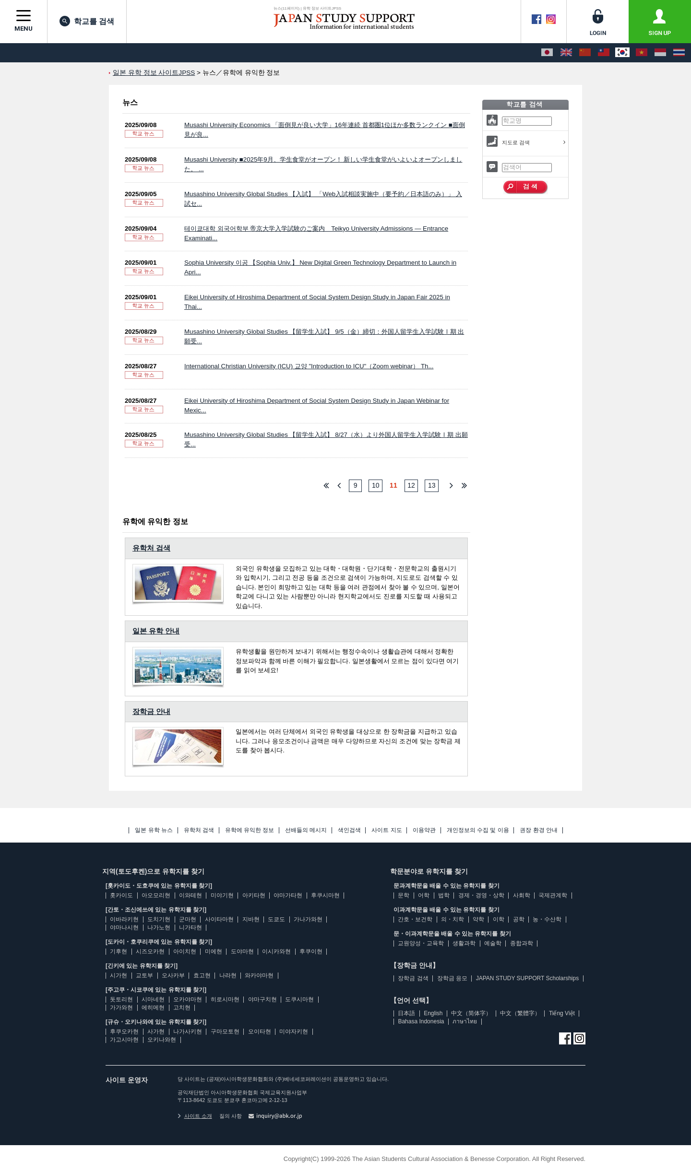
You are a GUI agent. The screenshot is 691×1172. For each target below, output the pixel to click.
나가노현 (158, 927)
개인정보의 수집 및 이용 (478, 830)
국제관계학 (552, 895)
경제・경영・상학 (481, 895)
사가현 (156, 1031)
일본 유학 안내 (155, 631)
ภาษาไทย (465, 1021)
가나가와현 (308, 919)
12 (411, 485)
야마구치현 (262, 999)
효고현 (202, 975)
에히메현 (153, 1007)
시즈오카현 (150, 951)
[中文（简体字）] (585, 52)
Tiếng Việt (562, 1013)
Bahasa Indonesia (421, 1021)
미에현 (213, 951)
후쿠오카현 (124, 1031)
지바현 (251, 919)
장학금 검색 (413, 978)
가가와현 (121, 1007)
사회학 (521, 895)
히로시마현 (225, 999)
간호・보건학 (415, 919)
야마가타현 (288, 895)
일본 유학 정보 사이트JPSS (154, 72)
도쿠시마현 (299, 999)
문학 (403, 895)
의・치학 (452, 919)
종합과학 (521, 943)
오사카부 (173, 975)
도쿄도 (276, 919)
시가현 (118, 975)
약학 (478, 919)
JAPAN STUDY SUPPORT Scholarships (527, 978)
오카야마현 (187, 999)
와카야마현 (259, 975)
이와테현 (190, 895)
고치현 (182, 1007)
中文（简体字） (471, 1013)
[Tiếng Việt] (641, 52)
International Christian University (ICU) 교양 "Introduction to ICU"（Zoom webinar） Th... (308, 366)
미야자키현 (293, 1031)
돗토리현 (121, 999)
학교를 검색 (87, 21)
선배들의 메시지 (306, 830)
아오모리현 (156, 895)
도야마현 (242, 951)
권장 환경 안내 (539, 830)
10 (376, 485)
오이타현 (259, 1031)
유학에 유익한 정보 (249, 830)
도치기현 (158, 919)
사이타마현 (219, 919)
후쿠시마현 (325, 895)
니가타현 (190, 927)
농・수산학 (547, 919)
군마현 (187, 919)
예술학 (492, 943)
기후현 (118, 951)
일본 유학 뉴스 (154, 830)
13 (432, 485)
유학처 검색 (151, 548)
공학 (518, 919)
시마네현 (153, 999)
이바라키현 (124, 919)
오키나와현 (161, 1039)
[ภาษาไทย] (679, 52)
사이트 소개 (195, 1116)
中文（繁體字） (520, 1013)
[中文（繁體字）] (603, 52)
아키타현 (253, 895)
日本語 (406, 1013)
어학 (423, 895)
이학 (498, 919)
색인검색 (349, 830)
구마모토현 (225, 1031)
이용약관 (424, 830)
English (433, 1013)
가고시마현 (124, 1039)
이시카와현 (276, 951)
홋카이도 (121, 895)
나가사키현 (187, 1031)
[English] (566, 52)
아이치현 (184, 951)
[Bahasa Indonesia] (660, 52)
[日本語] (547, 52)
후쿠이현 (310, 951)
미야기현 (222, 895)
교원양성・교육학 (421, 943)
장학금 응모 (452, 978)
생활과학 (464, 943)
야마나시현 (124, 927)
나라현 (228, 975)
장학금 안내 (151, 711)
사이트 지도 (386, 830)
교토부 (144, 975)
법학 (444, 895)
